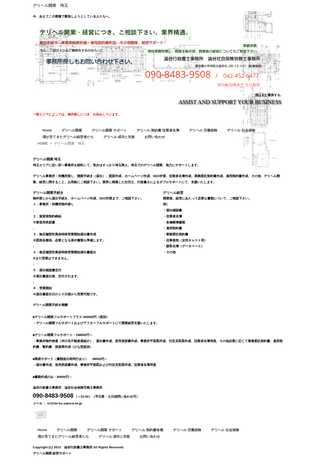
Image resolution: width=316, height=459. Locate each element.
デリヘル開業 (72, 130)
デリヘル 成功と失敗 (119, 137)
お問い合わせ (154, 137)
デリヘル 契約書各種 (147, 430)
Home (47, 130)
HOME (43, 143)
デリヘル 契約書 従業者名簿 (157, 130)
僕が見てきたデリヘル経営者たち (68, 137)
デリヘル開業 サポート (109, 130)
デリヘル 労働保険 (203, 130)
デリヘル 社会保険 (241, 130)
